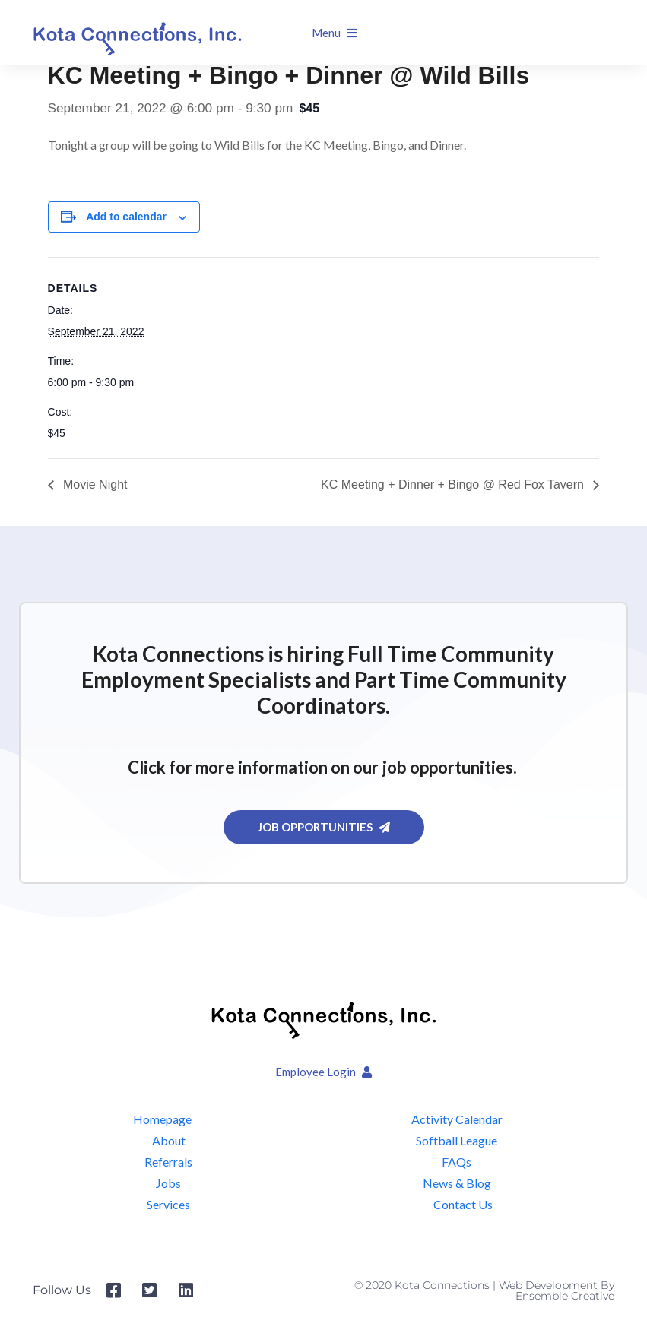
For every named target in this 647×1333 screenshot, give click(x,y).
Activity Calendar (457, 1119)
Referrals (168, 1161)
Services (168, 1204)
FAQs (456, 1161)
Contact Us (463, 1204)
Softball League (456, 1140)
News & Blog (457, 1183)
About (169, 1140)
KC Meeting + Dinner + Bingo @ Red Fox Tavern (454, 484)
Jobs (168, 1183)
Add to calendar (126, 217)
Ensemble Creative (564, 1296)
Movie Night (94, 484)
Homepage (162, 1119)
